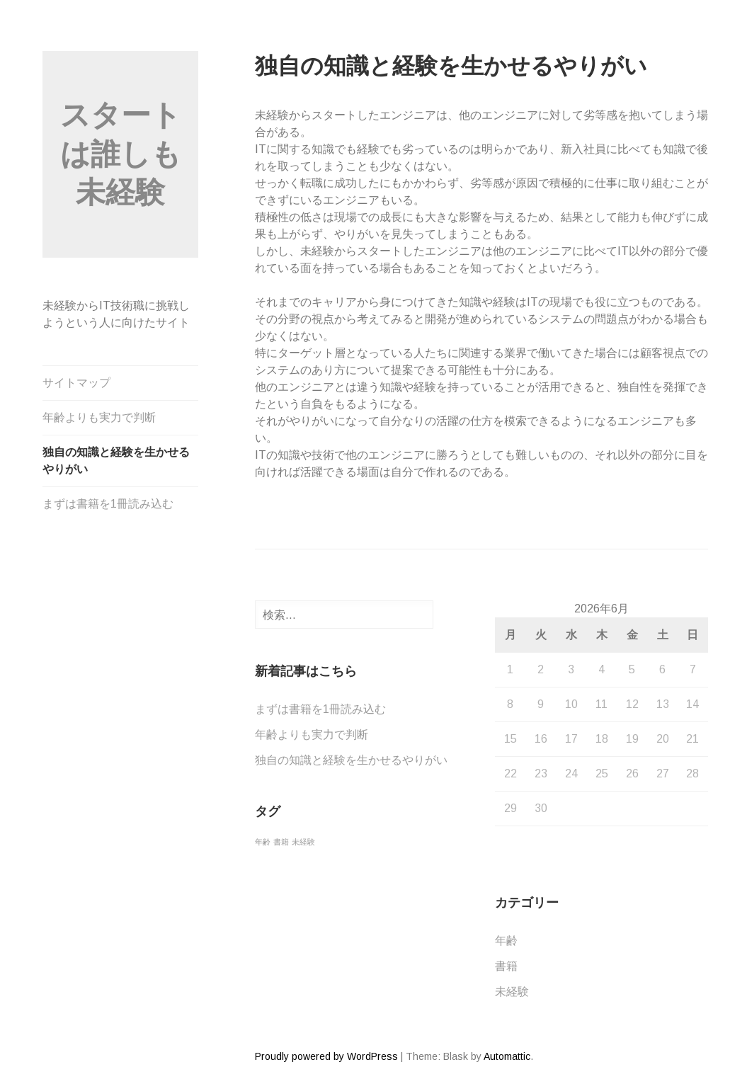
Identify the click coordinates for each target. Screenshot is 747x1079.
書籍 (506, 966)
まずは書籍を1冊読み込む (107, 504)
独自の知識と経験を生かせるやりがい (116, 460)
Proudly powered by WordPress (326, 1056)
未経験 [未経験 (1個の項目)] (303, 842)
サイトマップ (76, 383)
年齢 (506, 941)
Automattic (507, 1056)
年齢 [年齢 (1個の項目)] (262, 842)
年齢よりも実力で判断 (99, 417)
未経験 (512, 992)
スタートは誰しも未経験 (120, 154)
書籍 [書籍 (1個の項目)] (281, 842)
